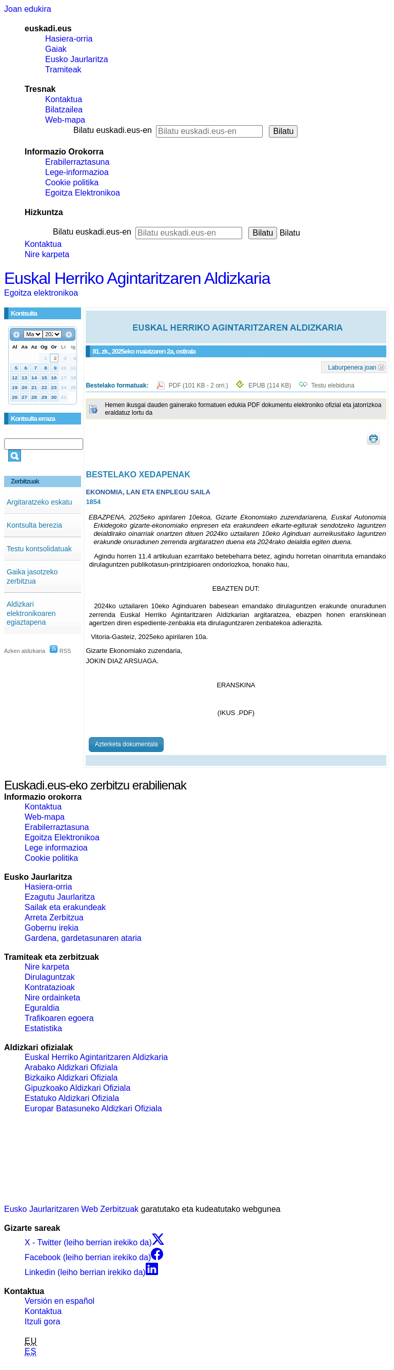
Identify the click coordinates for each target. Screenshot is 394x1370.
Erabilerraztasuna (77, 162)
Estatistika (43, 1028)
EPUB (269, 385)
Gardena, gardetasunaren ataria (83, 938)
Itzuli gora (42, 1321)
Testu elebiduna (332, 385)
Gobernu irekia (51, 927)
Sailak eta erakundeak (65, 907)
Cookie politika (71, 182)
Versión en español (59, 1301)
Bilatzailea (64, 109)
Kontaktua (63, 99)
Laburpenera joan (352, 367)
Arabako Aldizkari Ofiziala (71, 1067)
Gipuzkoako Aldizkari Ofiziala (77, 1088)
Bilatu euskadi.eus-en (112, 130)
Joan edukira (27, 9)
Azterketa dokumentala (126, 744)
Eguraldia (42, 1008)
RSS (60, 651)
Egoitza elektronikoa (41, 292)
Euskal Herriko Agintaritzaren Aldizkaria (137, 278)
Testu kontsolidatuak (39, 549)
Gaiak (56, 49)
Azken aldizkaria (24, 651)
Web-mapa (65, 119)
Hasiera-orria (68, 38)
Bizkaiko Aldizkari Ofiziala (71, 1077)
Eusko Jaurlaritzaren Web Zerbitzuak (71, 1209)
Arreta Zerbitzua (54, 917)
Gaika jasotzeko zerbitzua (32, 576)
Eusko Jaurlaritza (76, 59)
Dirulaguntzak (50, 977)
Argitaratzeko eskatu (39, 502)
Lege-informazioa (77, 172)
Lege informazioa (56, 847)
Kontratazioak (50, 987)
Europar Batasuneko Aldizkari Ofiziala (93, 1108)
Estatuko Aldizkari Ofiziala (72, 1098)
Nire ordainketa (53, 997)
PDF (199, 385)
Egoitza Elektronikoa (82, 192)
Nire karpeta (47, 254)
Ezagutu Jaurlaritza (60, 897)
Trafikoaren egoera (59, 1018)
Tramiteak (63, 69)
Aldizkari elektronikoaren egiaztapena (31, 613)
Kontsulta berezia (34, 525)
